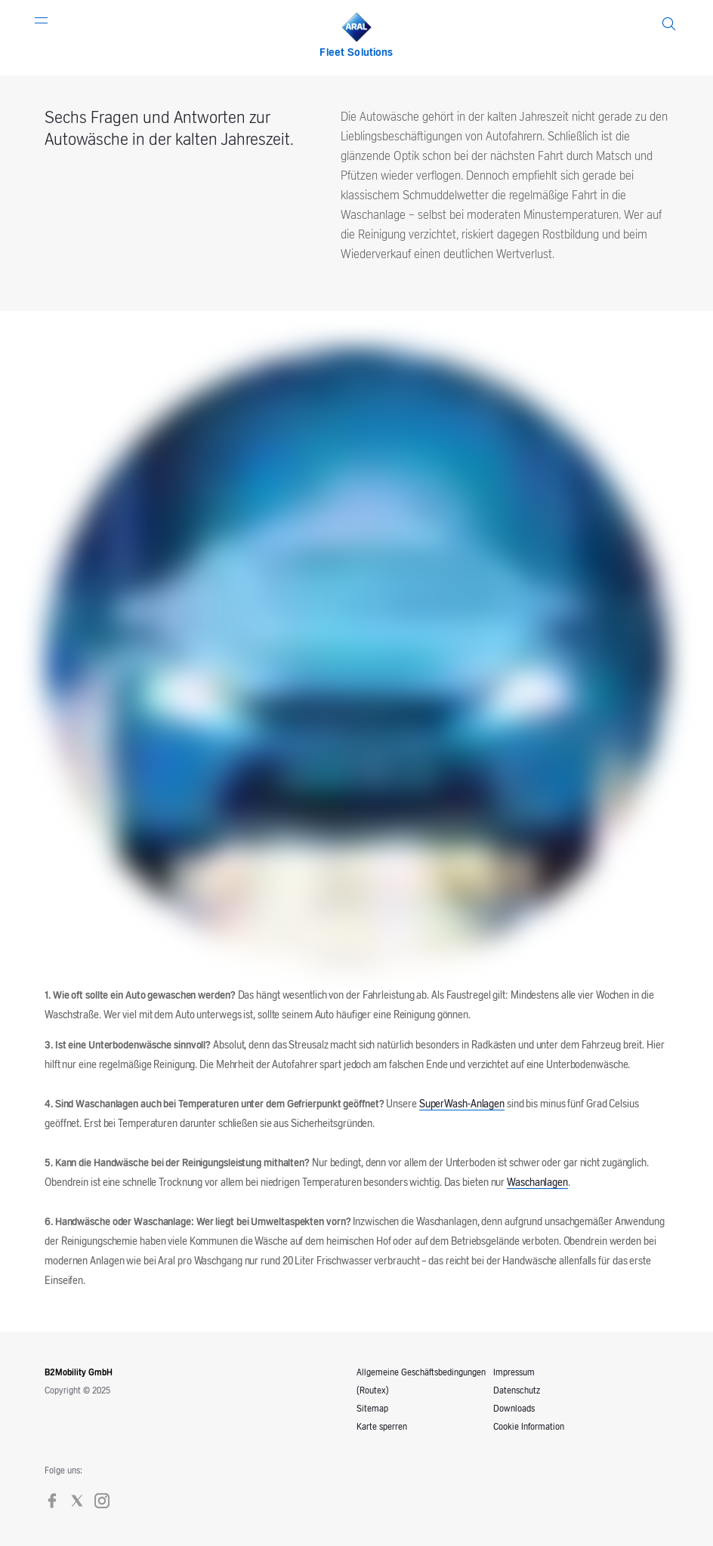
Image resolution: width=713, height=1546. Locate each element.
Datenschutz (516, 1390)
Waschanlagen (537, 1183)
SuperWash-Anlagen (462, 1104)
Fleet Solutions (356, 52)
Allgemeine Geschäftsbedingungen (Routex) (421, 1381)
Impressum (514, 1372)
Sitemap (372, 1408)
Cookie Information (528, 1426)
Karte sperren (381, 1426)
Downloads (514, 1408)
